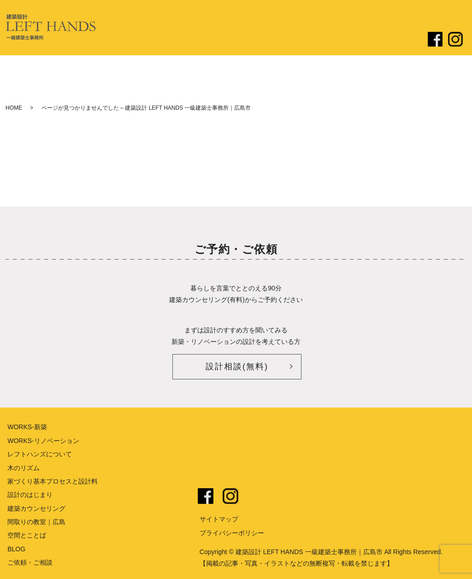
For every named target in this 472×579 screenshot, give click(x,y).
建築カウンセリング (36, 508)
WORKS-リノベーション (43, 440)
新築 (279, 40)
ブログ (356, 40)
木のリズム (23, 468)
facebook (205, 496)
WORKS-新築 (27, 427)
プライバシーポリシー (232, 533)
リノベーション (316, 40)
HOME (14, 108)
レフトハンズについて (180, 40)
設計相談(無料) (237, 366)
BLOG (16, 549)
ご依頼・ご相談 (396, 40)
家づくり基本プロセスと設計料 (52, 481)
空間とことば (26, 535)
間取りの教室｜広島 (36, 522)
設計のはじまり (243, 40)
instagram (230, 496)
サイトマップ (219, 519)
